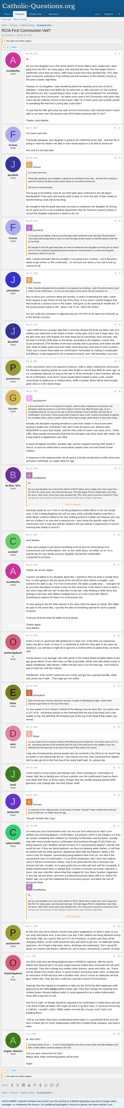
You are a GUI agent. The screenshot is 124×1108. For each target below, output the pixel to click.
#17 (119, 826)
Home (7, 14)
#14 (119, 727)
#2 (120, 128)
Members (54, 14)
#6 (120, 324)
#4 (120, 221)
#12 (119, 635)
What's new (35, 14)
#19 (119, 956)
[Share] (115, 54)
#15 (119, 768)
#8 (120, 391)
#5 (120, 273)
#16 (119, 795)
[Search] (119, 14)
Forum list (6, 19)
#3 (120, 158)
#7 (120, 361)
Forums (19, 14)
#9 (120, 468)
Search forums (20, 19)
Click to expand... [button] (73, 504)
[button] (44, 14)
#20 (119, 1034)
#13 (119, 686)
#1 (120, 54)
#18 (119, 926)
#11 (119, 565)
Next (14, 47)
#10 (119, 535)
